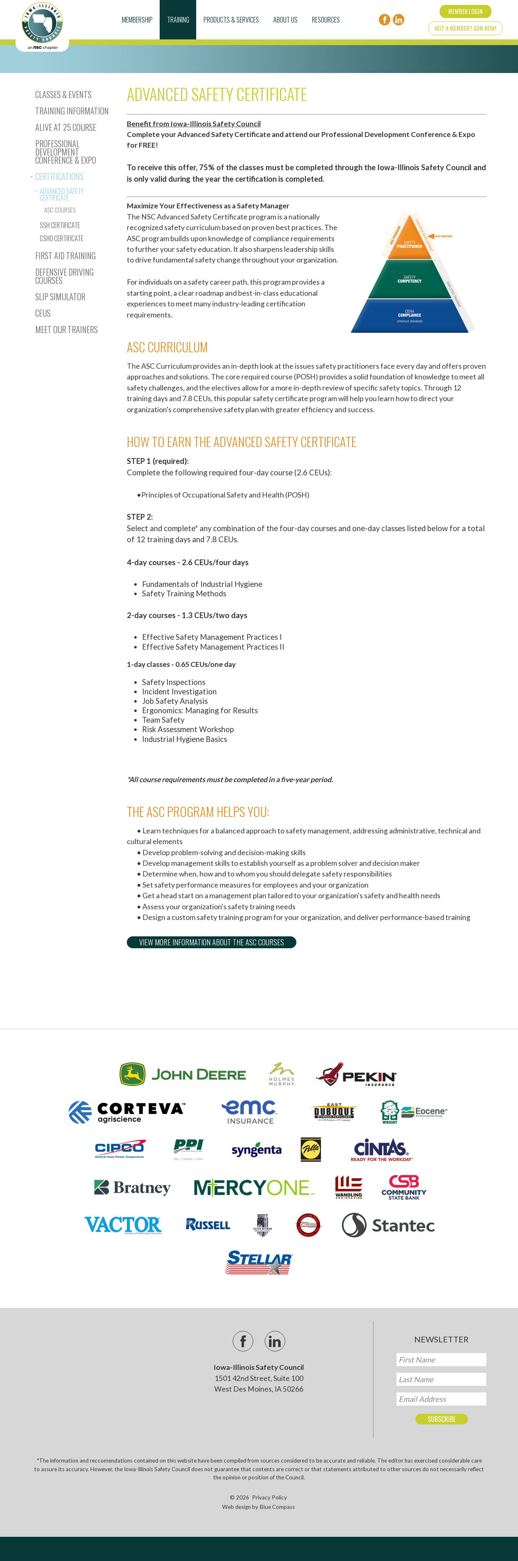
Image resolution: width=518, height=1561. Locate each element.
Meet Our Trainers (66, 329)
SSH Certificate (60, 225)
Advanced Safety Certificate (62, 194)
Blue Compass (277, 1507)
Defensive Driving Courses (64, 276)
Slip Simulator (60, 296)
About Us (285, 20)
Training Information (72, 111)
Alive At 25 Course (65, 127)
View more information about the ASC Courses (211, 941)
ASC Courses (60, 209)
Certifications (59, 176)
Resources (326, 20)
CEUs (42, 313)
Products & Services (231, 20)
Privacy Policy (269, 1497)
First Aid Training (65, 255)
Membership (137, 20)
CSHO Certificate (61, 238)
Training (178, 20)
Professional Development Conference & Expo (65, 151)
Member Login (465, 11)
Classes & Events (63, 94)
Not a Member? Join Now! (465, 28)
